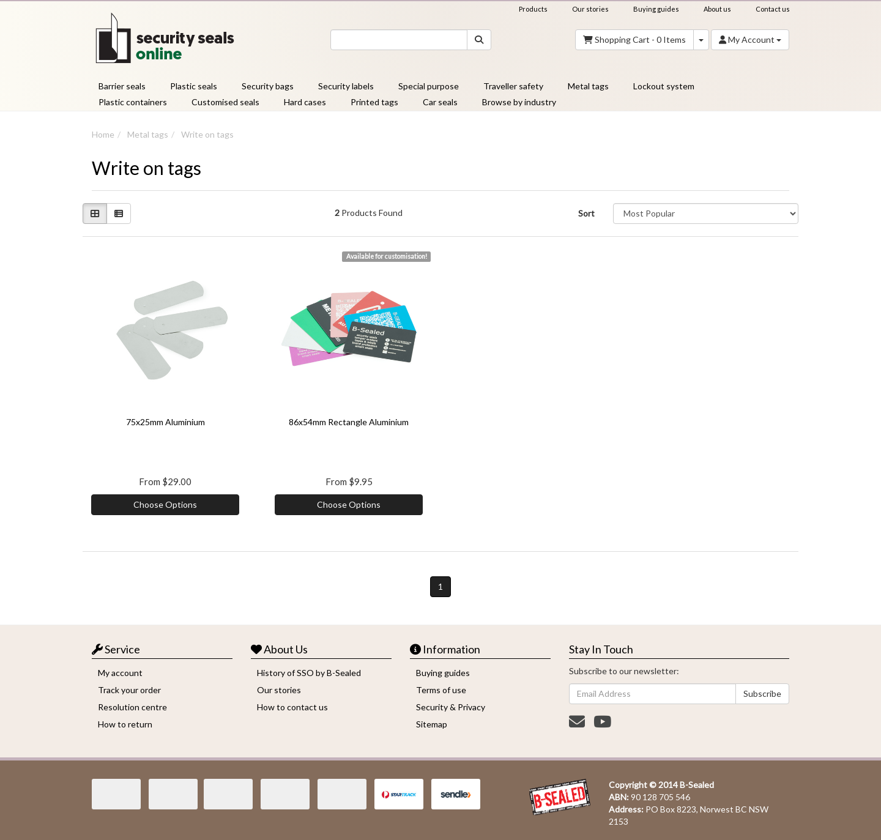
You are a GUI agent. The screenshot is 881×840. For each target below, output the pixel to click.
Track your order (129, 690)
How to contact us (292, 707)
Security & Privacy (450, 707)
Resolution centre (132, 707)
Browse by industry (519, 102)
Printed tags (374, 102)
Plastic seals (193, 86)
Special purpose (428, 86)
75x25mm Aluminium (165, 422)
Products (533, 9)
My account (120, 672)
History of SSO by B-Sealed (309, 672)
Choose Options (165, 504)
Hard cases (305, 102)
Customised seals (225, 102)
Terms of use (441, 690)
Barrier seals (122, 86)
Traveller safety (513, 86)
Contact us (773, 9)
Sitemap (431, 724)
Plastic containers (133, 102)
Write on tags (207, 134)
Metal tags (588, 86)
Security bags (268, 86)
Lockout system (663, 86)
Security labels (346, 86)
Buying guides (656, 9)
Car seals (440, 102)
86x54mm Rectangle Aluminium (349, 422)
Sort (586, 213)
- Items (634, 40)
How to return (125, 724)
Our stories (590, 9)
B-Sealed (697, 784)
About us (717, 9)
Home (103, 134)
